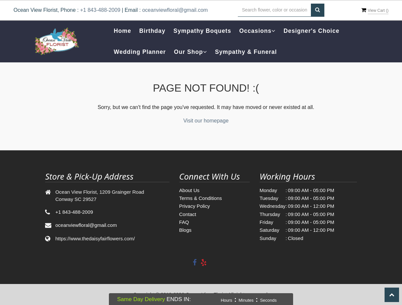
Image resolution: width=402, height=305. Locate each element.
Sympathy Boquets (202, 31)
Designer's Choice (311, 31)
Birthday (152, 31)
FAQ (184, 222)
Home (122, 31)
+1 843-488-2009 (100, 10)
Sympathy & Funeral (246, 52)
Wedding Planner (140, 52)
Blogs (185, 230)
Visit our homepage (206, 120)
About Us (189, 190)
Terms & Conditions (200, 198)
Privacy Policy (194, 206)
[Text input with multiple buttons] (274, 10)
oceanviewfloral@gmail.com (175, 10)
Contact (187, 214)
